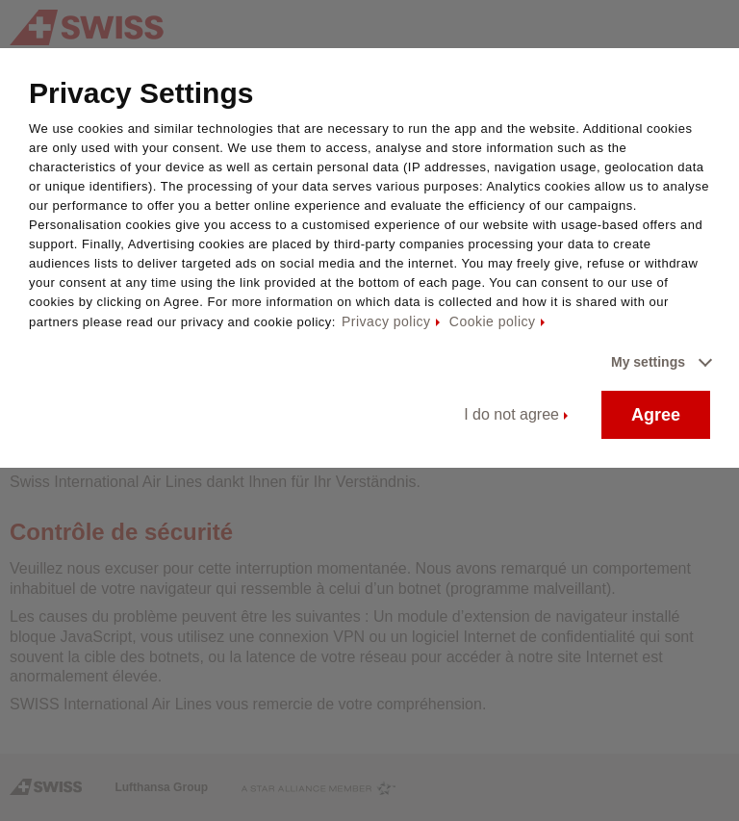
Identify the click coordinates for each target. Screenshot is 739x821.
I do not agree (511, 414)
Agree (655, 414)
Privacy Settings (141, 93)
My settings (648, 362)
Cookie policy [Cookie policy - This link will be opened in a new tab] (492, 321)
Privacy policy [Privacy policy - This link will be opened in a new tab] (386, 321)
